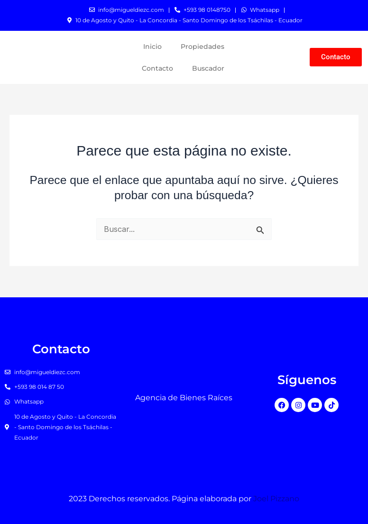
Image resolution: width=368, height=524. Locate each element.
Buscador (208, 68)
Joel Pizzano (276, 498)
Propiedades (202, 46)
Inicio (152, 46)
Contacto (157, 68)
